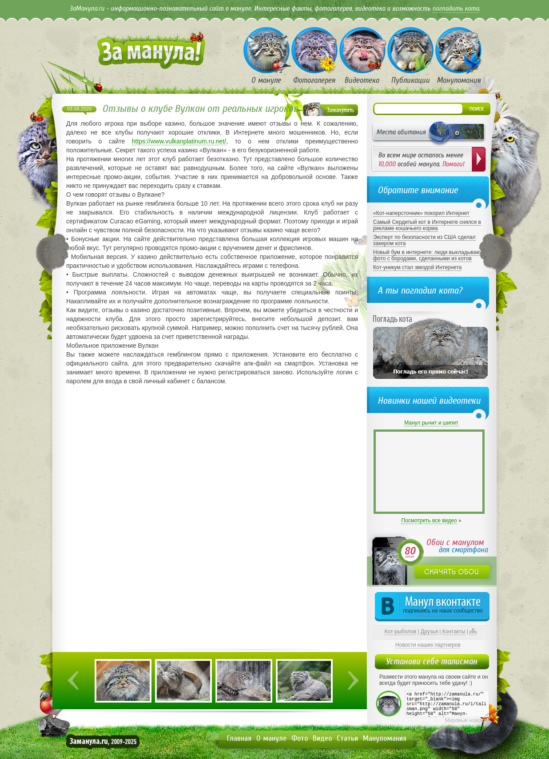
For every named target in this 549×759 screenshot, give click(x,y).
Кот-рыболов (401, 631)
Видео (322, 738)
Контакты (453, 631)
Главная (239, 738)
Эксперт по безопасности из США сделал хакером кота (424, 240)
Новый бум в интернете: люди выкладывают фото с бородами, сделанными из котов (428, 255)
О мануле (271, 738)
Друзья (429, 631)
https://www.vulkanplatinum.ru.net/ (179, 141)
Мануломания (384, 738)
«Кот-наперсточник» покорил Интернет (421, 213)
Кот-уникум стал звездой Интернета (417, 267)
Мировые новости (467, 720)
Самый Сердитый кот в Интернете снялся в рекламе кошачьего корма (427, 225)
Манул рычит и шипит (431, 423)
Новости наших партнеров (428, 645)
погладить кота (455, 8)
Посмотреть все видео (429, 520)
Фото (299, 738)
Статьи (347, 738)
